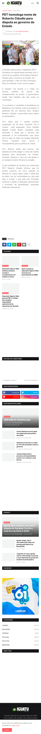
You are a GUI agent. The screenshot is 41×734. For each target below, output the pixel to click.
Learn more (15, 725)
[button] (3, 3)
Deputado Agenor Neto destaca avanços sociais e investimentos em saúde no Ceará (10, 273)
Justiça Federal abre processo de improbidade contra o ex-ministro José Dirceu (26, 457)
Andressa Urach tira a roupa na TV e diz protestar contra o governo (27, 445)
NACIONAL (20, 629)
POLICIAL (20, 637)
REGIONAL (20, 645)
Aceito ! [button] (7, 730)
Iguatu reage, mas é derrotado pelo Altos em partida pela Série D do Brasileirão (26, 543)
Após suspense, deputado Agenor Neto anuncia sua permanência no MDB (30, 272)
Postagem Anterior (10, 380)
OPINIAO (20, 633)
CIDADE (20, 625)
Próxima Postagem (31, 380)
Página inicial (6, 10)
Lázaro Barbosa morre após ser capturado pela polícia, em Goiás (27, 433)
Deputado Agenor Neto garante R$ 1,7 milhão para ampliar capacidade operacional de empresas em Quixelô (10, 301)
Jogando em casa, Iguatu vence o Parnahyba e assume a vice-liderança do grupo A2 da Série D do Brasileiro (27, 557)
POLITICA (16, 10)
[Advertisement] (20, 214)
